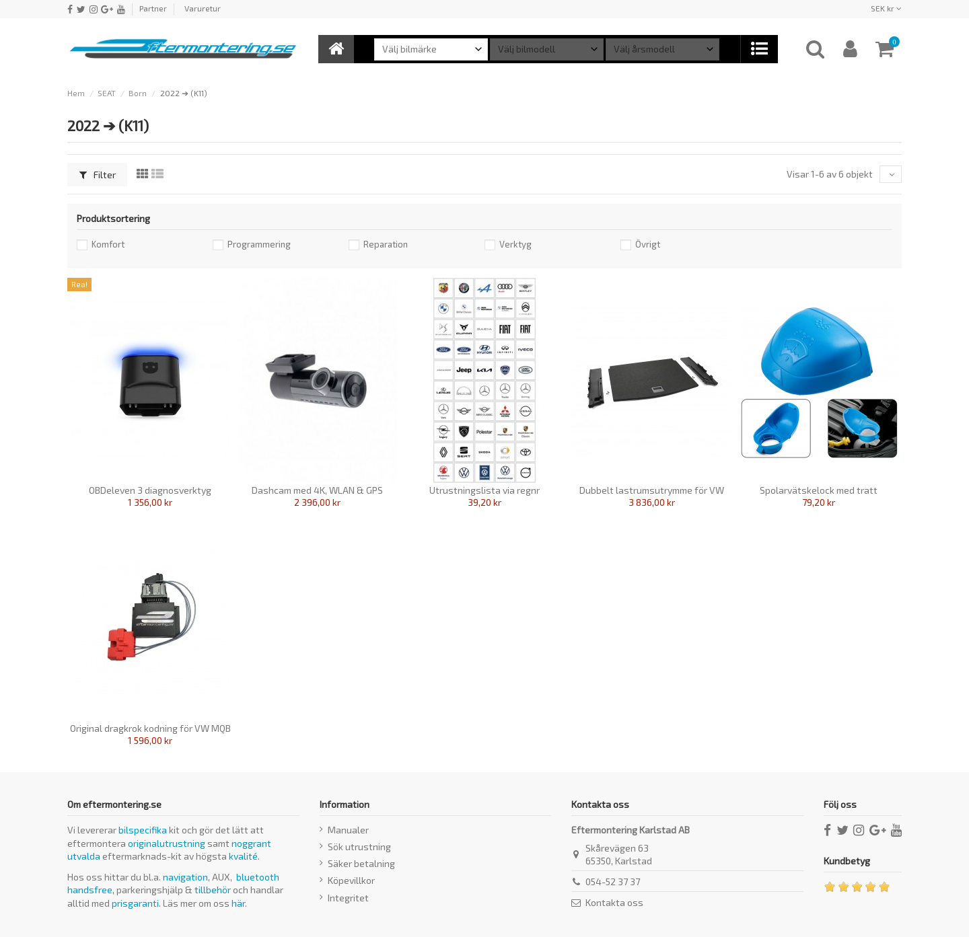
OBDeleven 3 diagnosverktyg (150, 490)
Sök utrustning (359, 846)
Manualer (348, 829)
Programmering (259, 244)
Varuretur (202, 8)
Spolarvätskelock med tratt (818, 490)
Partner (153, 8)
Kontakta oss (614, 902)
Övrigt (647, 244)
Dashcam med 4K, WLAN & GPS (317, 490)
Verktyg (515, 244)
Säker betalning (361, 863)
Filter (97, 174)
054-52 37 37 (612, 881)
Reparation (385, 244)
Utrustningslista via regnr (484, 490)
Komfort (108, 244)
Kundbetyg (847, 860)
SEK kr (886, 8)
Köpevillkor (351, 880)
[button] (759, 49)
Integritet (348, 897)
